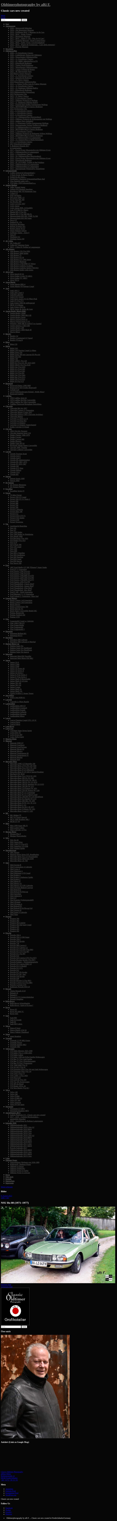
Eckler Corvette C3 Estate (19, 427)
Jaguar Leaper (15, 687)
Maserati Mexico (16, 751)
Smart (7, 1034)
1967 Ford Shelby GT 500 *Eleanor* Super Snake (28, 567)
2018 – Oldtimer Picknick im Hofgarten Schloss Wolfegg (31, 134)
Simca (7, 1026)
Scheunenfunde (11, 171)
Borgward (9, 383)
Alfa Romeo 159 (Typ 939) (20, 251)
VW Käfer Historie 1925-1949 (21, 1051)
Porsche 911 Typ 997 (17, 954)
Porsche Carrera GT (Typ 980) (21, 983)
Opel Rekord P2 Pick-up (19, 892)
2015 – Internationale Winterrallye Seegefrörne (27, 169)
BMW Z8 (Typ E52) (17, 379)
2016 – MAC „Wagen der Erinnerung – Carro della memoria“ (32, 45)
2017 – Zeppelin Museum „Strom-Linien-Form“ (27, 41)
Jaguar (7, 660)
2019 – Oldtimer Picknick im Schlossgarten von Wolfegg (31, 119)
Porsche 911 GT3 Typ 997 (19, 952)
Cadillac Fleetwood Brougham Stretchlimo (25, 404)
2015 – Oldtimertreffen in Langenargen (24, 167)
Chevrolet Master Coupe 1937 (21, 412)
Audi (7, 288)
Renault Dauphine (16, 999)
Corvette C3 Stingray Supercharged (23, 425)
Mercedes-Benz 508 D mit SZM (22, 859)
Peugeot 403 (14, 921)
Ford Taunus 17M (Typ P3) (20, 574)
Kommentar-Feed (11, 1493)
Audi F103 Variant (17, 297)
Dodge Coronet (15, 437)
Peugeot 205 (14, 927)
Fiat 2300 (13, 551)
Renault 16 (14, 993)
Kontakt (8, 1179)
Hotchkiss (9, 638)
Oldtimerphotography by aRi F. (25, 4)
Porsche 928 (14, 978)
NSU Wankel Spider (17, 848)
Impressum (9, 1183)
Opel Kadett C (15, 879)
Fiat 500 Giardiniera (17, 555)
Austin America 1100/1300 (20, 326)
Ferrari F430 (14, 520)
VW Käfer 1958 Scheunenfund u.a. (23, 183)
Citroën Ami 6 (15, 456)
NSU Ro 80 (14, 840)
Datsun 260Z (15, 481)
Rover (7, 1007)
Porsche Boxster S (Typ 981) (20, 981)
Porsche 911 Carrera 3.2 (19, 948)
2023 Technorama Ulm (18, 94)
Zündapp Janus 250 (17, 239)
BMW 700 (14, 359)
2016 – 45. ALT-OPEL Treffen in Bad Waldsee (27, 162)
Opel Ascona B (15, 865)
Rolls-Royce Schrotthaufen (20, 1003)
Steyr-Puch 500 (15, 545)
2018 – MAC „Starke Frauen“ (21, 34)
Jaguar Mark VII (16, 691)
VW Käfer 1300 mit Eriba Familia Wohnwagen (27, 1057)
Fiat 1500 (13, 549)
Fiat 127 (13, 530)
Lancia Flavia (15, 722)
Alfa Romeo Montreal (18, 262)
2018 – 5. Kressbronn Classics (21, 131)
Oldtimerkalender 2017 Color (21, 1144)
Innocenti (8, 654)
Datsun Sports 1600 (17, 479)
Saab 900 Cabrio (16, 1024)
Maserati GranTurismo (18, 747)
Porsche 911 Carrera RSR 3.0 (21, 964)
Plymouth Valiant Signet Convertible (23, 445)
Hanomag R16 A (16, 636)
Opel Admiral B (16, 896)
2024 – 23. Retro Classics (19, 80)
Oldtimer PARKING (17, 1169)
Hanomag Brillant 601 (18, 633)
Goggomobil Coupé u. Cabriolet (22, 621)
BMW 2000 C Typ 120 (18, 361)
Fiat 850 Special (16, 561)
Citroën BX (14, 474)
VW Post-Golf (15, 1078)
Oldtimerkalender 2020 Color (21, 1131)
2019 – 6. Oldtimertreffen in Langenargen (25, 127)
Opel (7, 863)
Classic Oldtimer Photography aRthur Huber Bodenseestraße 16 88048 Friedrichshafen (12, 1475)
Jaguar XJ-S (14, 662)
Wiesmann (9, 1107)
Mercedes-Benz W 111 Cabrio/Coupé (23, 795)
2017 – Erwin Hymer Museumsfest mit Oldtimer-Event (30, 150)
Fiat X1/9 (13, 543)
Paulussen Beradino (17, 224)
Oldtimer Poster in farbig (19, 1171)
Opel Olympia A (16, 904)
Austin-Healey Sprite (18, 317)
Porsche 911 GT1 (16, 968)
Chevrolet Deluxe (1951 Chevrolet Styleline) (26, 414)
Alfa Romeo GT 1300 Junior (20, 260)
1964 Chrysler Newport (18, 431)
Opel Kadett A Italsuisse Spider (21, 877)
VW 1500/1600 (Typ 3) (18, 1065)
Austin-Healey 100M (18, 313)
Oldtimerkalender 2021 (18, 1125)
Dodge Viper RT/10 (17, 443)
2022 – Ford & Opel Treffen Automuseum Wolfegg (29, 105)
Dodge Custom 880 (17, 439)
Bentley (8, 334)
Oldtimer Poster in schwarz (20, 1173)
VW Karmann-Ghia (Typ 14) (20, 1071)
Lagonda (8, 700)
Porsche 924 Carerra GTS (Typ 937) (23, 958)
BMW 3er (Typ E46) (17, 375)
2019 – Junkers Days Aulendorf (21, 121)
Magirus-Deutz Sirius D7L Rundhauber (24, 855)
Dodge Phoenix (15, 441)
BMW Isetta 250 (16, 353)
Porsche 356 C (15, 939)
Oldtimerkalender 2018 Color (21, 1140)
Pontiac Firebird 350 (17, 615)
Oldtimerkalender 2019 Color (21, 1133)
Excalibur (9, 489)
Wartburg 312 (15, 237)
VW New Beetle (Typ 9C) (19, 1088)
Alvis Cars (9, 272)
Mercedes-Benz (11, 762)
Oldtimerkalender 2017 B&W (21, 1146)
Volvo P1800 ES (16, 1098)
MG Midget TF (15, 815)
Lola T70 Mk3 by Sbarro (19, 210)
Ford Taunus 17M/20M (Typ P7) (22, 580)
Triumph (8, 1038)
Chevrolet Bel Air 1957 (18, 408)
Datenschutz (10, 1181)
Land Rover (9, 726)
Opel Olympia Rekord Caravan (21, 888)
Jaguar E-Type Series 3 (18, 675)
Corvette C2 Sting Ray (18, 421)
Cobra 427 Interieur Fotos (19, 245)
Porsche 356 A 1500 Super (19, 937)
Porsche (8, 933)
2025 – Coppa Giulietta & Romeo (22, 69)
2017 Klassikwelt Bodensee (20, 144)
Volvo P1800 (15, 1096)
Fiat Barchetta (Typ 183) (19, 538)
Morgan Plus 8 (15, 834)
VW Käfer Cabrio (16, 1055)
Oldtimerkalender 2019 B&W (21, 1138)
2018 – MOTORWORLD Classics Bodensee (26, 136)
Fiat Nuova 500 (15, 563)
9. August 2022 (6, 1196)
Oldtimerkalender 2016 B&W (21, 1150)
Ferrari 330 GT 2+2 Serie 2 (20, 499)
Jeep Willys (9, 695)
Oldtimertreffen (11, 51)
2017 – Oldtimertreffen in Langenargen (24, 152)
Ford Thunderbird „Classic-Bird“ (22, 584)
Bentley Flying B (16, 340)
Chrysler (8, 429)
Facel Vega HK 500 (17, 200)
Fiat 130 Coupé (15, 547)
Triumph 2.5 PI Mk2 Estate (20, 1040)
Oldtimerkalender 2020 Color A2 (22, 1127)
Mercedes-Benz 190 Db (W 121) (22, 786)
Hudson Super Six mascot (19, 652)
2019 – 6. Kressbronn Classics (21, 115)
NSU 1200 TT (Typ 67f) (19, 844)
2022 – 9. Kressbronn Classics (21, 98)
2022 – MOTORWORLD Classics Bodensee (26, 107)
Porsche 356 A (15, 935)
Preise (7, 1175)
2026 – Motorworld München (21, 28)
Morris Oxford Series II (18, 319)
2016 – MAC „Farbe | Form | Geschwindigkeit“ (27, 43)
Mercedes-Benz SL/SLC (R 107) (22, 807)
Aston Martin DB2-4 (17, 284)
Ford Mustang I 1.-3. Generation (22, 594)
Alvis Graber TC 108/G (18, 278)
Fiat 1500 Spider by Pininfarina (21, 534)
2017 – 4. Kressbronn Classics (21, 142)
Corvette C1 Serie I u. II (19, 419)
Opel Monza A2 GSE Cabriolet (21, 886)
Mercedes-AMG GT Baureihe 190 (22, 764)
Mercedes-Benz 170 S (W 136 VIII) (23, 766)
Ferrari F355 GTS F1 (18, 516)
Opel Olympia (15, 902)
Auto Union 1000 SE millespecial (22, 303)
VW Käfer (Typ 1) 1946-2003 (21, 1053)
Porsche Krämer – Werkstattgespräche (24, 962)
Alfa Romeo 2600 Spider (19, 253)
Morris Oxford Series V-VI (20, 322)
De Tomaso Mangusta (18, 485)
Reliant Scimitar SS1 (17, 226)
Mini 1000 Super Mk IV (19, 826)
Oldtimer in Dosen (17, 1166)
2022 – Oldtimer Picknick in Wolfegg (24, 100)
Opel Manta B (15, 881)
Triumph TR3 (15, 1047)
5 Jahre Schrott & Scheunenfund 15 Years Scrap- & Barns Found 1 (22, 174)
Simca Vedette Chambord (19, 1032)
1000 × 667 (5, 1198)
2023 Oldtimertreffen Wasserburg (22, 92)
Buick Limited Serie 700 (19, 607)
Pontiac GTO (15, 617)
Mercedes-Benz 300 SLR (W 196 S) (23, 780)
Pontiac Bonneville (17, 613)
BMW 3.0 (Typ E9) (17, 373)
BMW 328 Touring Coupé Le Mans (23, 350)
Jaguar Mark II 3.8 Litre (19, 681)
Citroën (8, 452)
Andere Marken (11, 185)
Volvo (7, 1090)
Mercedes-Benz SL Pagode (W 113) (23, 799)
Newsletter (9, 49)
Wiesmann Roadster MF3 (19, 1111)
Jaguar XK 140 (15, 683)
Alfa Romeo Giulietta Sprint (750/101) (24, 268)
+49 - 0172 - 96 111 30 (9, 1480)
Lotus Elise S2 (15, 733)
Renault (8, 989)
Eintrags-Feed (10, 1491)
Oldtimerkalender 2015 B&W (21, 1154)
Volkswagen (9, 1049)
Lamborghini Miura (17, 716)
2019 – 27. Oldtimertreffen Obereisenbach (25, 117)
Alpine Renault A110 (17, 991)
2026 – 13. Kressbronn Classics (21, 53)
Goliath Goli (14, 390)
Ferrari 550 (14, 505)
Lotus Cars (9, 729)
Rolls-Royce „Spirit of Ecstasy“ (21, 1005)
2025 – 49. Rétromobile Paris (21, 72)
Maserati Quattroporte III (19, 753)
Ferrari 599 (14, 507)
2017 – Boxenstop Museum (20, 36)
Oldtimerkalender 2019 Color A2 (22, 1136)
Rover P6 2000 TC (17, 1012)
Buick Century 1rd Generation (21, 600)
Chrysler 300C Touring (18, 448)
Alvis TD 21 (14, 280)
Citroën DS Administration (20, 460)
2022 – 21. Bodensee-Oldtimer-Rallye (24, 103)
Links (7, 1158)
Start (7, 24)
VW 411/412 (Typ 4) (17, 1067)
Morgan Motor (10, 832)
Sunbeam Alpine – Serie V (19, 233)
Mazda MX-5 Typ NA (18, 212)
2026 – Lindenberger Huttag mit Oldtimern (26, 55)
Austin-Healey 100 (17, 328)
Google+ (8, 1512)
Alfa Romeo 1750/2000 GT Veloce (23, 264)
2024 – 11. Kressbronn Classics (21, 76)
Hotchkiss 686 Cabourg (18, 640)
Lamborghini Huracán (18, 714)
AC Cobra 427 (15, 243)
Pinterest (8, 1514)
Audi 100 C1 (15, 291)
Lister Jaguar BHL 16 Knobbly (21, 208)
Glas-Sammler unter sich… (20, 181)
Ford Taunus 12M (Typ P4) (20, 582)
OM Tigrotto (14, 852)
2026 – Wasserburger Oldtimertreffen (23, 57)
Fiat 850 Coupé (15, 559)
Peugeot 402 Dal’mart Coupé (20, 925)
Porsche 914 (14, 956)
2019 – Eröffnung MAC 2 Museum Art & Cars (27, 32)
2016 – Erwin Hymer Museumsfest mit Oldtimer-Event (30, 158)
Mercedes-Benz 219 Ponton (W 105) (23, 788)
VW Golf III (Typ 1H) (18, 1080)
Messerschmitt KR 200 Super (21, 218)
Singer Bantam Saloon (18, 231)
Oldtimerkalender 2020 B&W (21, 1129)
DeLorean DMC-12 (17, 198)
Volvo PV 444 (15, 1100)
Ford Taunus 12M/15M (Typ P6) (22, 578)
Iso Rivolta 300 (15, 202)
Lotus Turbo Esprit (17, 737)
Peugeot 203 (14, 929)
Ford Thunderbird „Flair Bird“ (21, 588)
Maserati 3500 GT (16, 743)
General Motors (11, 598)
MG (6, 813)
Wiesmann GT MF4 (17, 1109)
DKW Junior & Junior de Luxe (21, 309)
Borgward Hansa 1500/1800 (20, 386)
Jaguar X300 (14, 664)
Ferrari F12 (14, 514)
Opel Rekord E (15, 890)
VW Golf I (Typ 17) (17, 1074)
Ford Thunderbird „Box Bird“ (21, 590)
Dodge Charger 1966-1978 (20, 435)
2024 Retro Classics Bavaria (20, 74)
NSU (7, 838)
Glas (7, 619)
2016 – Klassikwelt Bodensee (21, 160)
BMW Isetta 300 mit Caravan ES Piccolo (25, 355)
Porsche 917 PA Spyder (18, 972)
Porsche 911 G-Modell (18, 966)
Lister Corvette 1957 (17, 204)
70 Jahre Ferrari (16, 495)
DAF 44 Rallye (15, 195)
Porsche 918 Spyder (17, 976)
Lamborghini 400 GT (18, 706)
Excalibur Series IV (17, 491)
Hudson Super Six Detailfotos (21, 650)
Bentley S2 (14, 336)
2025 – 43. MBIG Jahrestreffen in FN (24, 61)
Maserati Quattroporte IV (19, 755)
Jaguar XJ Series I (16, 673)
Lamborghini (10, 704)
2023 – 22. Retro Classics (19, 96)
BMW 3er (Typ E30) (17, 367)
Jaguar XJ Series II (17, 671)
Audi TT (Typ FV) (17, 301)
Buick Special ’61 (16, 609)
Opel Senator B (15, 910)
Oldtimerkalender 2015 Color (21, 1156)
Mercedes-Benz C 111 (18, 805)
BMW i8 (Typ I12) (17, 381)
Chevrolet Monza (16, 417)
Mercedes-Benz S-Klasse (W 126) (22, 809)
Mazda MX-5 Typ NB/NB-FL (21, 214)
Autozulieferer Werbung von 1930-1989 (24, 1162)
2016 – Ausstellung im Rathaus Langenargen (26, 1121)
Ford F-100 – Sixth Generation (21, 592)
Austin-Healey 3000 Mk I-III (20, 315)
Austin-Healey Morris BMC (15, 311)
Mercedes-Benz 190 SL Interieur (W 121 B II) (27, 784)
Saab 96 (13, 1022)
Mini (7, 824)
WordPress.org (10, 1495)
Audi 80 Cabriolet (16, 295)
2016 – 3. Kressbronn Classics (21, 154)
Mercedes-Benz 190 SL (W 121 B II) (23, 782)
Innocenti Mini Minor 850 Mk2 (21, 658)
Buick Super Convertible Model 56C (23, 611)
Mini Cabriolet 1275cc (18, 830)
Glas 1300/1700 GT (17, 623)
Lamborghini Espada (17, 710)
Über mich (9, 1177)
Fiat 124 (13, 528)
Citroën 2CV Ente (16, 468)
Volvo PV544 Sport (17, 1105)
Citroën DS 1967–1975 (18, 462)
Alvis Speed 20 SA (17, 274)
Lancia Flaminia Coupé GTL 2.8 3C (23, 720)
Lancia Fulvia (15, 724)
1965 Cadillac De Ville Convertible (23, 402)
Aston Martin (10, 282)
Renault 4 (13, 995)
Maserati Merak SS (17, 749)
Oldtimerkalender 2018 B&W (21, 1142)
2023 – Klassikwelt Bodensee (21, 90)
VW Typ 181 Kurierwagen (19, 1082)
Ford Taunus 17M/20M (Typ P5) (22, 576)
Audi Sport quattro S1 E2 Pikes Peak (23, 299)
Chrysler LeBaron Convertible (21, 450)
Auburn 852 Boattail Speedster (21, 189)
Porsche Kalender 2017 (18, 1148)
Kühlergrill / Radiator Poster (20, 1164)
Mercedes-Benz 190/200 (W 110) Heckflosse (26, 797)
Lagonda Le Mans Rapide (19, 702)
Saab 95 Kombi (15, 1020)
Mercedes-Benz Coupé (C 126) (21, 811)
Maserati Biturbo (16, 757)
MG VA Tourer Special (18, 817)
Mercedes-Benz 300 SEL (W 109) (22, 801)
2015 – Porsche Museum (19, 47)
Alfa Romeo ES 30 (17, 257)
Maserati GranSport (17, 745)
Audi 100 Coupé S (17, 293)
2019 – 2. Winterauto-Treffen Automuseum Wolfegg (29, 123)
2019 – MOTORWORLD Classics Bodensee (26, 129)
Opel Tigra (14, 914)
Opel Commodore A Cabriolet (21, 867)
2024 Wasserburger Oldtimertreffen (23, 82)
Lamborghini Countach (18, 708)
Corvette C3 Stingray (18, 423)
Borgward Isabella (16, 394)
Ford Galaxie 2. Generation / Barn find (24, 596)
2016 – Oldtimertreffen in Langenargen (24, 165)
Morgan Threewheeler (18, 836)
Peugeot (8, 917)
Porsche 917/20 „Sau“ (18, 974)
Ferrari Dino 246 (16, 512)
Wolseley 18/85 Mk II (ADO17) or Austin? (26, 324)
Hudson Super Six (16, 646)
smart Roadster (15, 1036)
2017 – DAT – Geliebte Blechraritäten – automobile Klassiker (24, 1118)
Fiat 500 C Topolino (17, 553)
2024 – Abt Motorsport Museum (22, 30)
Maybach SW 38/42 (17, 774)
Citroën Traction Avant (18, 454)
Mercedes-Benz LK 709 (19, 861)
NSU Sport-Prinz (16, 842)
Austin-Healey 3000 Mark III (21, 330)
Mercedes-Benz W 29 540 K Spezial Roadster (27, 772)
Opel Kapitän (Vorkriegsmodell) (22, 900)
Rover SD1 (14, 1014)
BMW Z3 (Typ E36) (17, 371)
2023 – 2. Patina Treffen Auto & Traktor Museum (28, 84)
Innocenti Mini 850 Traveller (20, 656)
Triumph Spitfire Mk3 (18, 1045)
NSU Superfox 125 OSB (19, 846)
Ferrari (8, 493)
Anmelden (9, 1489)
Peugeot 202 (14, 931)
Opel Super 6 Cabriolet (18, 912)
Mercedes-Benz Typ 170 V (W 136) (23, 768)
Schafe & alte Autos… (18, 177)
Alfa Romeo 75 (15, 255)
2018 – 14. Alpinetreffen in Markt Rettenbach (27, 140)
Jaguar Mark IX (16, 689)
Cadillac (8, 396)
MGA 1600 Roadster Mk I (19, 819)
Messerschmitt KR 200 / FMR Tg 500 (24, 216)
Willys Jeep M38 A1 (17, 698)
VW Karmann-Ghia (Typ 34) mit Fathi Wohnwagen (29, 1069)
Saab (7, 1016)
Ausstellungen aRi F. (13, 1113)
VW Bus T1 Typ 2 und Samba (21, 1059)
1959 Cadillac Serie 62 (18, 398)
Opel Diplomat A (16, 871)
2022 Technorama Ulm (18, 109)
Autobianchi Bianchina (18, 526)
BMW (7, 346)
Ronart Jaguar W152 (17, 229)
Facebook (9, 1508)
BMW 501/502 (15, 357)
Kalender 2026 (10, 1123)
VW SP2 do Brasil (17, 1084)
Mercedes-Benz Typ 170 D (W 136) (23, 776)
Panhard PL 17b (16, 222)
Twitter (8, 1510)
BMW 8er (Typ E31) (17, 377)
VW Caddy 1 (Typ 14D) (19, 1076)
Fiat (6, 524)
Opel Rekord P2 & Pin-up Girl (21, 908)
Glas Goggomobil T (17, 629)
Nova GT (13, 220)
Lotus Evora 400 (16, 735)
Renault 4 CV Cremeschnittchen (22, 997)
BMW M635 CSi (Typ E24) (20, 365)
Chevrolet (9, 406)
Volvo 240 (14, 1094)
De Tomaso (9, 483)
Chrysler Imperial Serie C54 (20, 433)
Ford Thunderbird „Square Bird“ (22, 586)
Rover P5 (13, 1009)
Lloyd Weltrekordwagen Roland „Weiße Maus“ (27, 392)
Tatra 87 (13, 235)
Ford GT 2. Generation (18, 569)
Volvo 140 (14, 1092)
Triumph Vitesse (16, 1043)
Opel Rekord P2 (16, 906)
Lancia (8, 718)
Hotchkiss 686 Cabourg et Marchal (23, 642)
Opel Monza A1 (16, 883)
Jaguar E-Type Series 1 (18, 677)
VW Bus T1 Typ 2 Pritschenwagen (22, 1061)
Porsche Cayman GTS (18, 985)
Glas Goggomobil (16, 627)
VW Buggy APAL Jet (18, 1086)
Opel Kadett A (15, 875)
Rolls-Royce (10, 1001)
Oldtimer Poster (11, 1160)
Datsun (8, 476)
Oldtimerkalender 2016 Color (21, 1152)
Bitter (7, 342)
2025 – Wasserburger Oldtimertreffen (23, 67)
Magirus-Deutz (11, 739)
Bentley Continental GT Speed (21, 338)
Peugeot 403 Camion (17, 923)
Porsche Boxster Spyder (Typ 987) (22, 960)
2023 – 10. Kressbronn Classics (21, 86)
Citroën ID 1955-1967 (18, 464)
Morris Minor (15, 332)
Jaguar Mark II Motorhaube (20, 679)
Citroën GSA (15, 472)
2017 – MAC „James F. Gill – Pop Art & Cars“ (27, 38)
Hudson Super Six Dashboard (21, 648)
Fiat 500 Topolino (16, 557)
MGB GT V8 (15, 821)
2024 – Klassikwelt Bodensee (21, 78)
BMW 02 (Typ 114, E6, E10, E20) (22, 363)
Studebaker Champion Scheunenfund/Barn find (27, 179)
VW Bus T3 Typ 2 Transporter (21, 1063)
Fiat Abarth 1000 (16, 536)
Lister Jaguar (15, 206)
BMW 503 (14, 348)
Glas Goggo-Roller (17, 625)
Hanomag (9, 631)
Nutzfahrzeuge (10, 850)
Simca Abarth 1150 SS (18, 1030)
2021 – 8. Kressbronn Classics (21, 111)
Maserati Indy (15, 759)
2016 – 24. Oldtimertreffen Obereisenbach (25, 156)
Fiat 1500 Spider (16, 532)
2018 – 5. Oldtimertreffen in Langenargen (25, 138)
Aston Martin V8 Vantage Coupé (22, 286)
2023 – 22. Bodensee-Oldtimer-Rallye (24, 88)
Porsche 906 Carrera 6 (18, 945)
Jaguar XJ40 (14, 667)
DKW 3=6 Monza (16, 305)
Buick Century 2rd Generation (21, 602)
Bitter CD (13, 344)
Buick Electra (15, 605)
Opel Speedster (15, 894)
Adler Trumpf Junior (17, 187)
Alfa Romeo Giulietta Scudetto (21, 266)
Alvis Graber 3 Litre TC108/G (21, 276)
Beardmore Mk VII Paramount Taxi (23, 191)
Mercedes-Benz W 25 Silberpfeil (22, 770)
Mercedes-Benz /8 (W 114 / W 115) (23, 803)
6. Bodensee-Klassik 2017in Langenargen (19, 147)
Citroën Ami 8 (15, 458)
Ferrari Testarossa (16, 522)
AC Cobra (9, 241)
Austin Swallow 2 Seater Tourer (21, 693)
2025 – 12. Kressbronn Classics (21, 59)
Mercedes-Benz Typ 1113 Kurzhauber (24, 857)
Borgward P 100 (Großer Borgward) (23, 388)
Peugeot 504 (14, 919)
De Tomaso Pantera (17, 487)
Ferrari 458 (14, 501)
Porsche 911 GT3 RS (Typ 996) (21, 950)
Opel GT (13, 898)
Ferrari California (16, 510)
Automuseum (10, 26)
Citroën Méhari (15, 470)
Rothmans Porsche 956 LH (20, 987)
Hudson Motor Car (12, 644)
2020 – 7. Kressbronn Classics (21, 113)
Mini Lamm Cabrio (17, 828)
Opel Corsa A (15, 869)
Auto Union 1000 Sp (17, 307)
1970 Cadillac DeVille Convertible (23, 400)
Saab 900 (13, 1018)
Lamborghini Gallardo (18, 712)
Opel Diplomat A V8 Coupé (20, 873)
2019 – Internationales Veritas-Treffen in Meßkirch (28, 125)
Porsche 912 (14, 970)
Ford (7, 565)
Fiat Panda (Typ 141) (17, 541)
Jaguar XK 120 (15, 685)
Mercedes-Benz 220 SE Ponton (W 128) (25, 790)
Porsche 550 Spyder (17, 941)
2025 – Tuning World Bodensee (21, 65)
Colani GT (14, 193)
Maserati (8, 741)
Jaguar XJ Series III (17, 669)
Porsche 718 (14, 943)
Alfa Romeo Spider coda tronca (21, 270)
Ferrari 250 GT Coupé (18, 497)
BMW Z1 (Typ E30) (17, 369)
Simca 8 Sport (15, 1028)
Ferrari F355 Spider (17, 518)
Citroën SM (14, 466)
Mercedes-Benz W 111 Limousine (22, 793)
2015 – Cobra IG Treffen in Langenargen (25, 247)
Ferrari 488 (14, 503)
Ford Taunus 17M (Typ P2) (20, 571)
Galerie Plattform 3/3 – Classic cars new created (27, 1115)
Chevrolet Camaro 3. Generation (22, 410)
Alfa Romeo (10, 249)
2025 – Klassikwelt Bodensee (21, 63)
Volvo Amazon (15, 1102)
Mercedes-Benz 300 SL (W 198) (22, 778)
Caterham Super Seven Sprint (21, 731)
